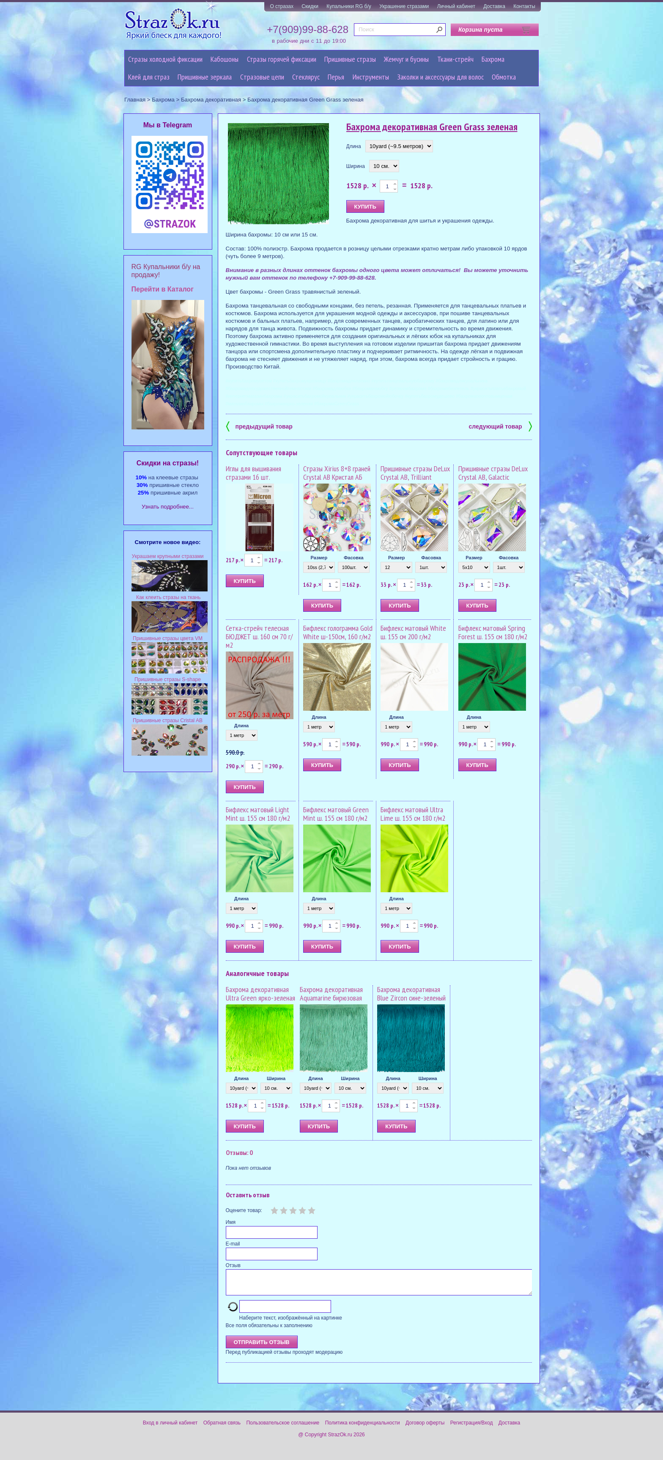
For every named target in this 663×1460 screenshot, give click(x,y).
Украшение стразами (404, 6)
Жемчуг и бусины (406, 59)
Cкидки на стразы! (168, 463)
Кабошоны (224, 59)
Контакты (524, 6)
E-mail (233, 1244)
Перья (336, 77)
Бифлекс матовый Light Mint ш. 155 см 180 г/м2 (258, 814)
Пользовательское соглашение (282, 1428)
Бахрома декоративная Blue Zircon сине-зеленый (411, 993)
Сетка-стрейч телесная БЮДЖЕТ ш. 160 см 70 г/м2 (259, 636)
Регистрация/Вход (471, 1428)
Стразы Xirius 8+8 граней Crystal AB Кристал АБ (336, 473)
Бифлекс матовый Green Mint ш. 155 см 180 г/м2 (336, 814)
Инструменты (371, 77)
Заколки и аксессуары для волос (440, 77)
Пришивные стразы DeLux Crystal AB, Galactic (493, 473)
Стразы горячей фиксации (281, 59)
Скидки (309, 6)
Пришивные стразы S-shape (167, 679)
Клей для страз (149, 77)
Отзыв (233, 1265)
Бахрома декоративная (211, 99)
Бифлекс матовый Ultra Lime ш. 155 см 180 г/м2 (413, 814)
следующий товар (500, 426)
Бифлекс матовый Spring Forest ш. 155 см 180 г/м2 (492, 632)
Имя (231, 1222)
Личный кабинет (456, 6)
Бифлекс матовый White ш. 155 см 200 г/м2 (413, 632)
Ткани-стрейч (455, 59)
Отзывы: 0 (239, 1152)
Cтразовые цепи (262, 77)
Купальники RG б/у (348, 6)
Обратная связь (222, 1428)
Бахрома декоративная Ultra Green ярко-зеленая (260, 993)
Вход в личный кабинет (170, 1428)
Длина (353, 146)
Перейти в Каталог (163, 289)
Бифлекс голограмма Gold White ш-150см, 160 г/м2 (338, 632)
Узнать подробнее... (168, 506)
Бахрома (493, 59)
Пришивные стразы (350, 59)
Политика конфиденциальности (362, 1428)
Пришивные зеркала (205, 77)
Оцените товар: (244, 1210)
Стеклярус (306, 77)
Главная (134, 99)
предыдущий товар (259, 426)
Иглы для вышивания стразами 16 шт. (253, 473)
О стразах (281, 6)
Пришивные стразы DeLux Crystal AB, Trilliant (415, 473)
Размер (319, 557)
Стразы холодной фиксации (165, 59)
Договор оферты (424, 1428)
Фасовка (354, 557)
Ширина (355, 166)
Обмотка (504, 77)
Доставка (494, 6)
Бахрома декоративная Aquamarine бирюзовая (331, 993)
